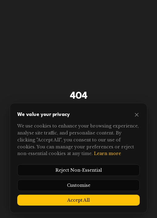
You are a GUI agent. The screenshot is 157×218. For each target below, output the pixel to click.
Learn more (107, 153)
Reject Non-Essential (78, 170)
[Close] (137, 115)
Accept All (78, 200)
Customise (78, 185)
